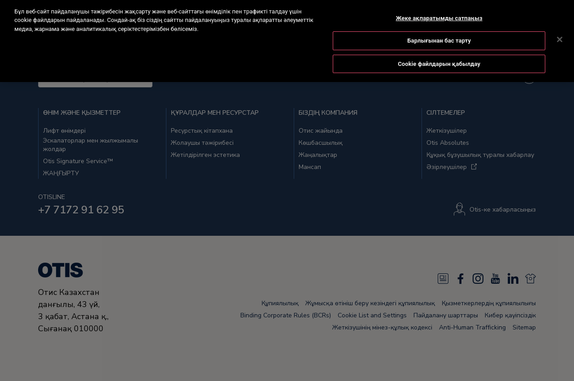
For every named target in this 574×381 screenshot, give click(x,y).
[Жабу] (560, 24)
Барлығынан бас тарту (439, 25)
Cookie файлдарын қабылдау (439, 48)
